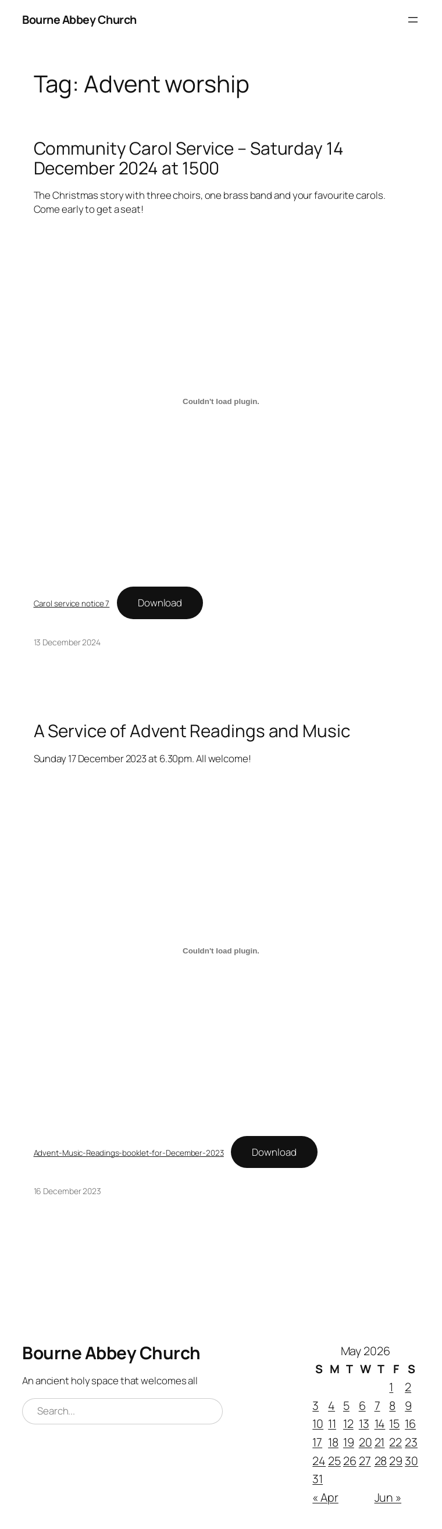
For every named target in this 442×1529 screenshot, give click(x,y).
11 (332, 1423)
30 (411, 1461)
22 (395, 1442)
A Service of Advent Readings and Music (192, 730)
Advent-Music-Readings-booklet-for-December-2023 (129, 1153)
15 (394, 1423)
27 (365, 1461)
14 (380, 1423)
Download (160, 602)
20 (365, 1442)
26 (350, 1461)
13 (364, 1423)
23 (411, 1442)
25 (334, 1461)
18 (333, 1442)
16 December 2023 (67, 1190)
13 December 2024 (67, 642)
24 (319, 1461)
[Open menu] (413, 20)
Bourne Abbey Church (79, 19)
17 (317, 1442)
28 (381, 1461)
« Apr (325, 1497)
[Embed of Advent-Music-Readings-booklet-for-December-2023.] (221, 950)
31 (317, 1479)
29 (395, 1461)
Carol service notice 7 (72, 603)
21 (380, 1442)
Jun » (388, 1497)
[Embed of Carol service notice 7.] (221, 401)
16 (410, 1423)
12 (348, 1423)
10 (317, 1423)
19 (348, 1442)
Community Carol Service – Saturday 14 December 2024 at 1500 (189, 157)
